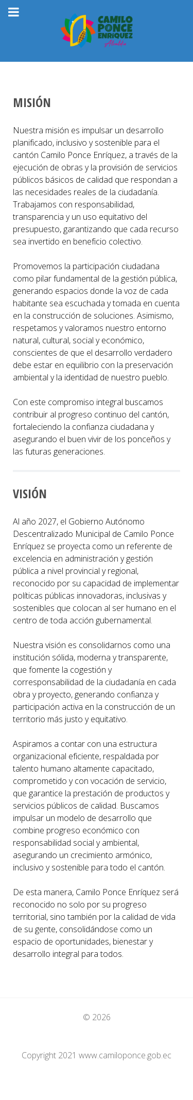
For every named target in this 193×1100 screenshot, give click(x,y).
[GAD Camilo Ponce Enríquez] (96, 31)
